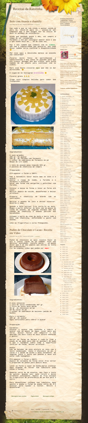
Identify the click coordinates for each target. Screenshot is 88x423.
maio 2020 (66, 276)
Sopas (61, 235)
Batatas (61, 134)
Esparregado (63, 207)
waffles (61, 242)
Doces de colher (63, 203)
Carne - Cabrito (63, 145)
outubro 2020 (67, 266)
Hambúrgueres (63, 212)
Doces (61, 167)
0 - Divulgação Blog (64, 110)
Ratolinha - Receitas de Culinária (42, 411)
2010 (64, 312)
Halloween (62, 210)
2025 (64, 249)
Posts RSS (38, 409)
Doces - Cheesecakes (64, 176)
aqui (38, 68)
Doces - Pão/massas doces (66, 190)
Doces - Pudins (63, 195)
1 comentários (37, 236)
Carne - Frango (63, 152)
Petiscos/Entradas (64, 228)
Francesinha (62, 209)
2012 (64, 308)
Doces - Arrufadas (64, 169)
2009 (64, 314)
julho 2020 (66, 272)
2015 (64, 301)
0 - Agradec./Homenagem (65, 96)
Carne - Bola (63, 143)
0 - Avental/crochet (64, 100)
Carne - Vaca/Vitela (64, 162)
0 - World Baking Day (65, 127)
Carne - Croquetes (64, 148)
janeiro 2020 (67, 291)
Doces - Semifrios (64, 198)
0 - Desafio (62, 103)
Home (32, 409)
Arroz (61, 129)
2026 (64, 247)
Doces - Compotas (64, 178)
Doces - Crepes (63, 181)
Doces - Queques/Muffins (66, 197)
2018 (64, 295)
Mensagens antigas (48, 396)
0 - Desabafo (63, 101)
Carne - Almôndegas (64, 139)
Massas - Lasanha (64, 217)
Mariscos (62, 214)
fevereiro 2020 (67, 289)
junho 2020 (67, 274)
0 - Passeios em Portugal (65, 120)
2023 (64, 253)
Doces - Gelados (63, 183)
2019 (64, 293)
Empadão (62, 205)
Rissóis (61, 233)
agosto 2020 (67, 270)
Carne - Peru (63, 157)
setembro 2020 (67, 268)
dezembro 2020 (67, 262)
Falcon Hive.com (60, 411)
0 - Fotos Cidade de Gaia (65, 113)
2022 (64, 255)
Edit (52, 409)
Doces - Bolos (63, 172)
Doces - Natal (63, 188)
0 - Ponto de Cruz (64, 122)
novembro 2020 (68, 264)
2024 (64, 251)
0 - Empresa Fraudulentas (65, 112)
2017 (64, 297)
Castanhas (62, 164)
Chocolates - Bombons (65, 165)
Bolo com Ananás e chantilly (26, 21)
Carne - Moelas (63, 155)
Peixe (61, 226)
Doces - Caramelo (64, 174)
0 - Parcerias (63, 119)
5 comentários (37, 24)
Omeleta (62, 219)
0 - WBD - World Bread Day (66, 126)
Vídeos (61, 240)
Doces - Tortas (63, 202)
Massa (61, 216)
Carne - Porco (63, 158)
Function (20, 410)
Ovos (61, 221)
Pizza (61, 229)
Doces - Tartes (63, 200)
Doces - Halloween (64, 184)
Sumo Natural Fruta (64, 236)
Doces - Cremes (63, 179)
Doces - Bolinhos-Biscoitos (66, 171)
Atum (61, 131)
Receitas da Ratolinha (27, 9)
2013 (64, 306)
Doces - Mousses (64, 186)
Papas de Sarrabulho (64, 224)
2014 (64, 303)
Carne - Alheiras (63, 138)
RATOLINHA (72, 54)
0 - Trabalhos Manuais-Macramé (67, 124)
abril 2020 (66, 284)
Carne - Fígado (63, 150)
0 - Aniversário (63, 98)
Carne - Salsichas (64, 160)
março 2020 (67, 286)
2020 (64, 259)
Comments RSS (45, 409)
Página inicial (35, 396)
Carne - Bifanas (63, 141)
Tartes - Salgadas (64, 238)
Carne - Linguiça (64, 153)
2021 (64, 257)
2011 (64, 310)
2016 (64, 299)
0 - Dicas (62, 108)
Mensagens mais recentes (18, 396)
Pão (61, 223)
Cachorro (62, 136)
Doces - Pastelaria (64, 193)
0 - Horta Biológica (64, 115)
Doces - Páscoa (63, 191)
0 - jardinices (63, 117)
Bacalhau (62, 133)
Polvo (61, 231)
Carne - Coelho (63, 146)
